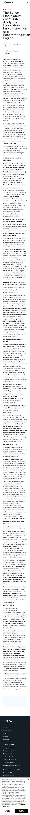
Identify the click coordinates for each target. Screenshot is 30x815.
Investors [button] (5, 736)
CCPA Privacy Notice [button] (8, 762)
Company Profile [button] (7, 730)
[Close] (28, 779)
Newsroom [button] (6, 739)
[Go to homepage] (8, 2)
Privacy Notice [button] (9, 750)
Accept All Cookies (21, 811)
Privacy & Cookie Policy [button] (9, 748)
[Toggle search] (22, 2)
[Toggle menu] (27, 2)
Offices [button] (5, 733)
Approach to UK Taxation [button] (9, 772)
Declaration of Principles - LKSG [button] (13, 769)
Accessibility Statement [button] (9, 775)
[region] (15, 796)
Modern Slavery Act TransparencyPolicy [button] (11, 766)
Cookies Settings (7, 811)
